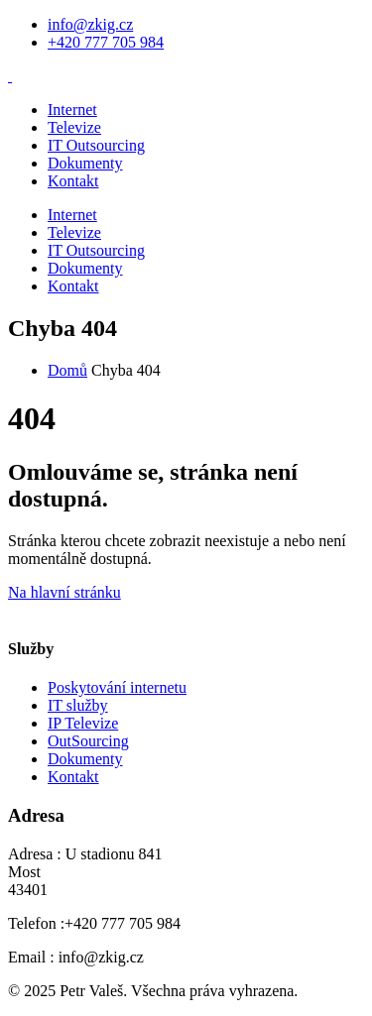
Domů (67, 370)
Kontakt (73, 180)
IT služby (78, 705)
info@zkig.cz (90, 24)
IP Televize (83, 723)
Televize (74, 127)
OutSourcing (88, 741)
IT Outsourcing (96, 145)
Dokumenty (85, 163)
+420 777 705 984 (106, 42)
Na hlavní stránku (64, 592)
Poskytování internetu (117, 687)
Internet (72, 109)
